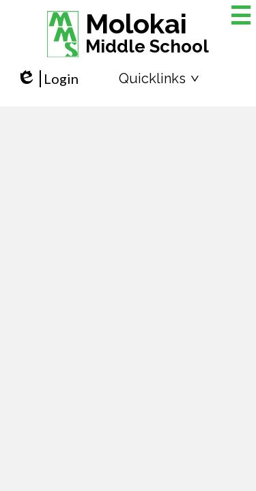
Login (47, 78)
